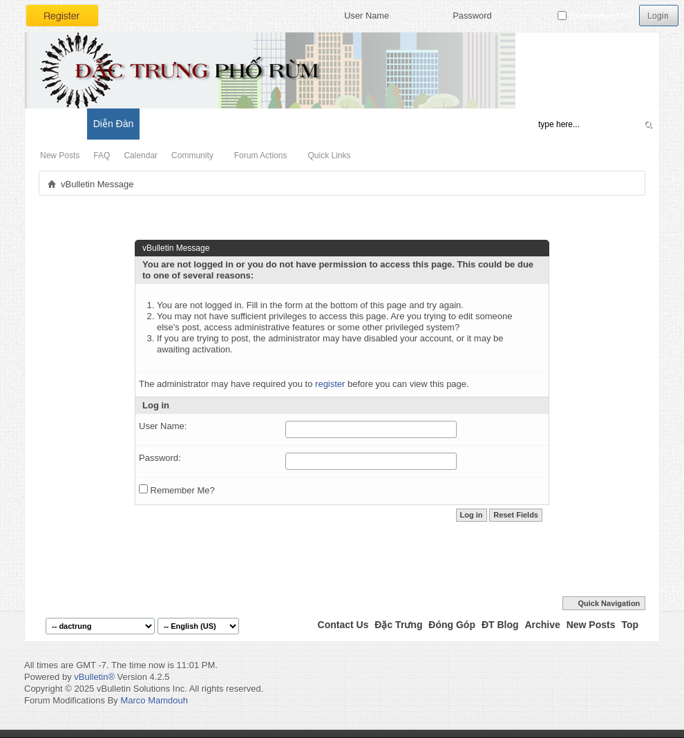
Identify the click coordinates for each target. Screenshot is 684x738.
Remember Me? (596, 15)
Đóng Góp (451, 624)
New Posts (59, 155)
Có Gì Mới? (55, 123)
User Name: (163, 426)
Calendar (141, 155)
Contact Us (343, 624)
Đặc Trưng (398, 624)
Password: (160, 458)
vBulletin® (94, 677)
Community (192, 155)
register (330, 384)
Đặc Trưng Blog (180, 123)
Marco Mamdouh (154, 700)
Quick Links (328, 155)
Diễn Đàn (113, 123)
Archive (542, 624)
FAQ (101, 155)
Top (629, 624)
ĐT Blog (500, 624)
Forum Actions (260, 155)
